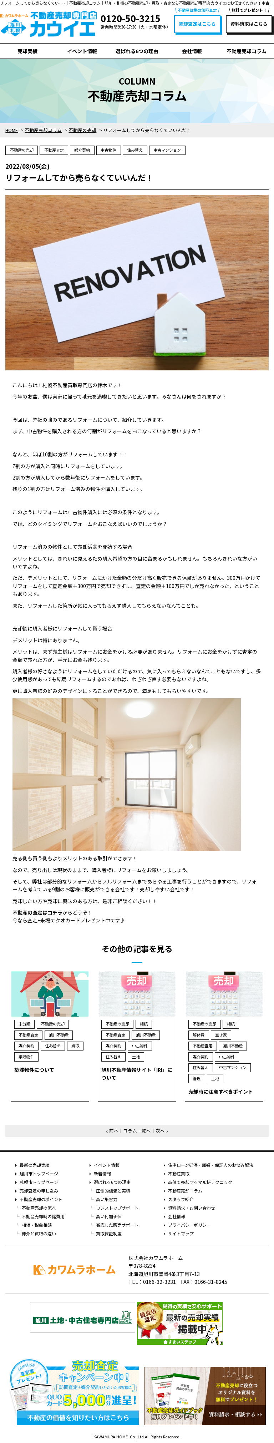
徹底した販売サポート (117, 1225)
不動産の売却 (22, 150)
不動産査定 (54, 150)
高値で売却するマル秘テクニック (200, 1182)
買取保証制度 (109, 1233)
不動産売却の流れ (39, 1208)
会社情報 (192, 51)
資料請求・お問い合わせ (191, 1208)
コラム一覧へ (137, 1130)
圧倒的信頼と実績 (113, 1191)
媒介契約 (82, 150)
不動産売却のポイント (41, 1199)
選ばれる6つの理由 (137, 51)
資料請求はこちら (249, 23)
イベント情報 (82, 51)
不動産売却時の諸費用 (43, 1216)
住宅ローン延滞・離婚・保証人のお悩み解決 (210, 1165)
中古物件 (108, 150)
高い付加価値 (109, 1216)
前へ (113, 1130)
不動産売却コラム (247, 51)
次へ (160, 1130)
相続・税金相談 (37, 1225)
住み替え (135, 150)
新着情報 (102, 1173)
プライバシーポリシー (189, 1225)
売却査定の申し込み (39, 1191)
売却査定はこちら (197, 23)
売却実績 (27, 51)
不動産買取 (178, 1173)
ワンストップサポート (117, 1208)
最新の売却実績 (35, 1165)
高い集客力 (106, 1199)
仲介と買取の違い (39, 1233)
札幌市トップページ (39, 1182)
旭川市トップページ (39, 1173)
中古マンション (167, 150)
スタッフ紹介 (181, 1199)
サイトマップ (181, 1233)
